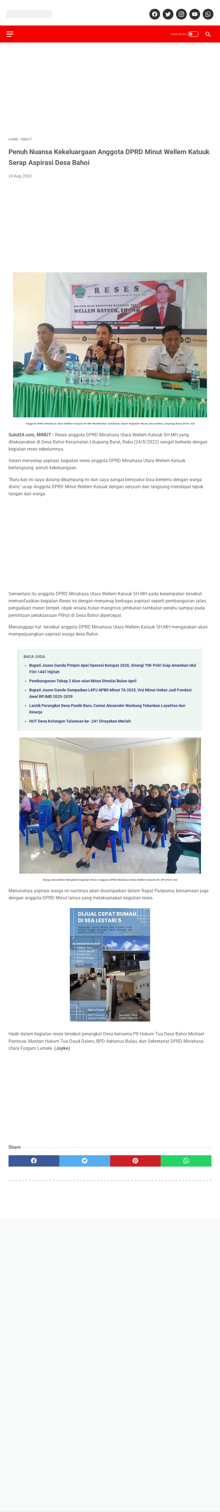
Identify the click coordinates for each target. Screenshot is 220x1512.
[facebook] (152, 9)
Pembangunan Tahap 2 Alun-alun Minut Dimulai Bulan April (83, 676)
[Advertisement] (110, 84)
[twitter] (165, 9)
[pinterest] (135, 1156)
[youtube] (192, 9)
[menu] (12, 27)
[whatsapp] (205, 9)
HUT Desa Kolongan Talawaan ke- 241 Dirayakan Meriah (80, 716)
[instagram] (179, 9)
